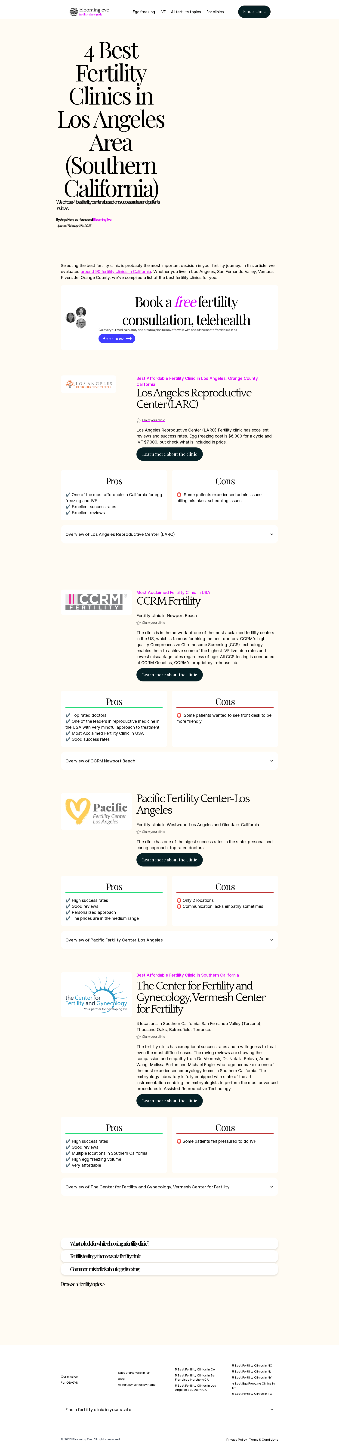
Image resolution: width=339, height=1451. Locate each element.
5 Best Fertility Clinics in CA (195, 1369)
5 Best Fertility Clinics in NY (251, 1377)
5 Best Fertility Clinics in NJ (251, 1371)
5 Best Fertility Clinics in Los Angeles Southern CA (195, 1387)
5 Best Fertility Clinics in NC (252, 1365)
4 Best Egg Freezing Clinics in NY (253, 1385)
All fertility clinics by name (137, 1384)
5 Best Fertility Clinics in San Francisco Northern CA (195, 1377)
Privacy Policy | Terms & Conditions (252, 1439)
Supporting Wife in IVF (134, 1372)
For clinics (215, 11)
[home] (89, 11)
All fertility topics (186, 11)
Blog (121, 1378)
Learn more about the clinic (169, 454)
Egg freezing (144, 11)
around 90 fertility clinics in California (116, 271)
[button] (169, 534)
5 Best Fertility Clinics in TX (252, 1393)
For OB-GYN (69, 1382)
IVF (163, 11)
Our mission (69, 1376)
